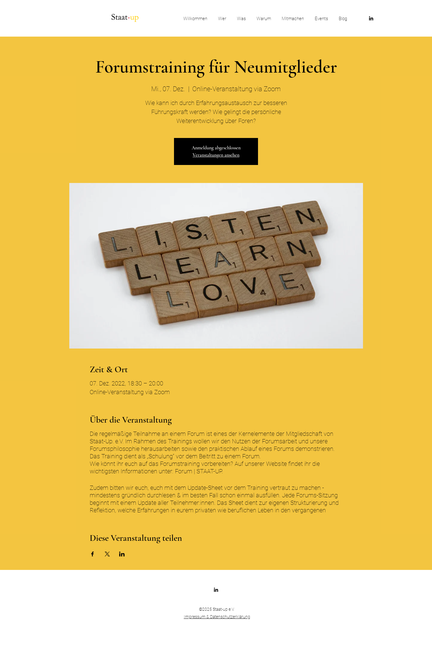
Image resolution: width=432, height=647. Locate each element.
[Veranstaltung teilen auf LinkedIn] (122, 554)
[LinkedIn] (371, 18)
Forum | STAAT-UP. (199, 471)
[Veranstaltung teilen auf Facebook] (92, 554)
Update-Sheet (206, 487)
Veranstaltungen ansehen (216, 155)
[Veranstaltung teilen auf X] (107, 554)
